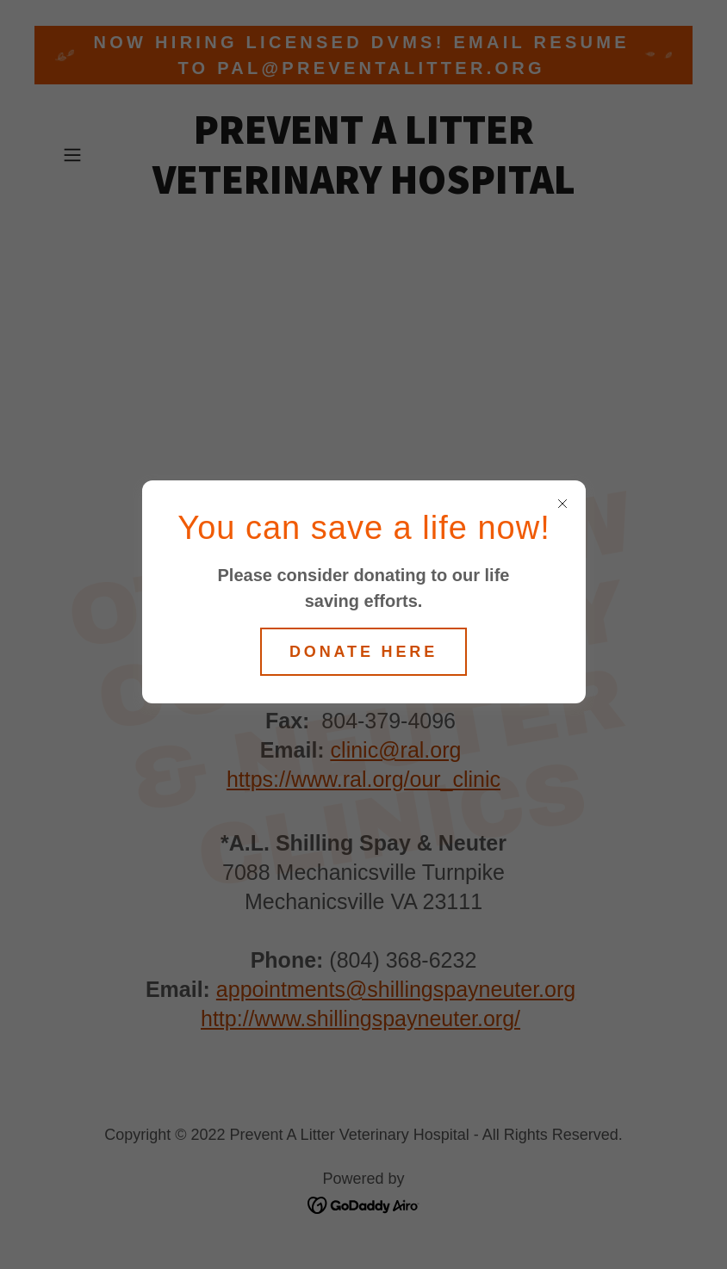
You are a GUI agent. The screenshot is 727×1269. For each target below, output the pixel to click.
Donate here (363, 651)
